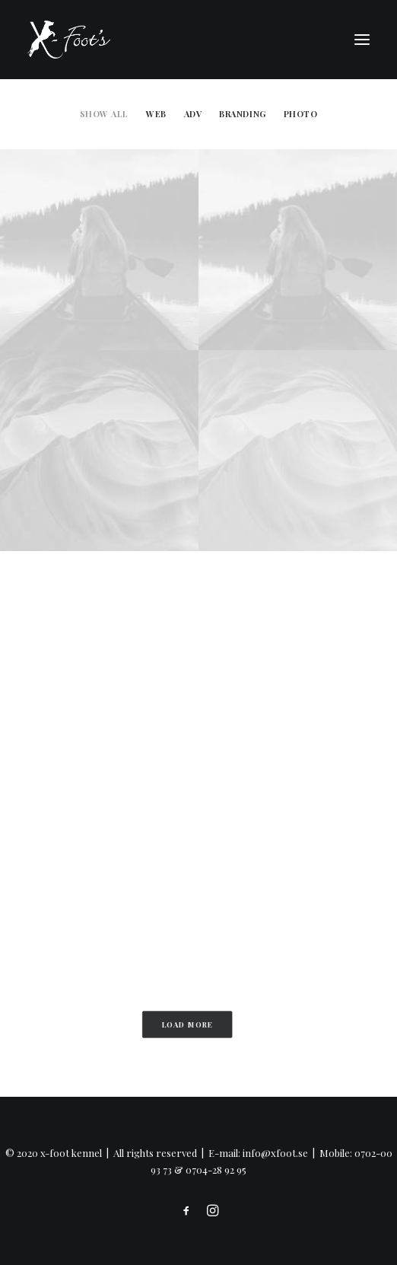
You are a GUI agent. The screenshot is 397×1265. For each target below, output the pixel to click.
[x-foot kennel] (68, 40)
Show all (104, 113)
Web (156, 113)
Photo (301, 113)
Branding (242, 113)
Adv (193, 113)
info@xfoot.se (275, 1152)
